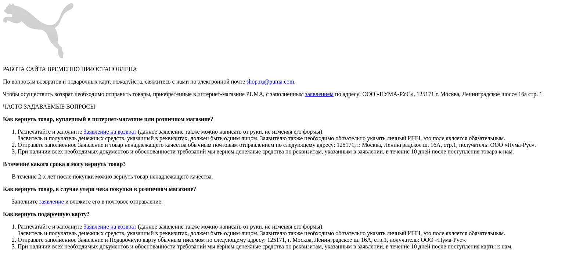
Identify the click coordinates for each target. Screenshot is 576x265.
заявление (51, 201)
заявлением (319, 94)
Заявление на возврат (109, 131)
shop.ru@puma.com (270, 81)
